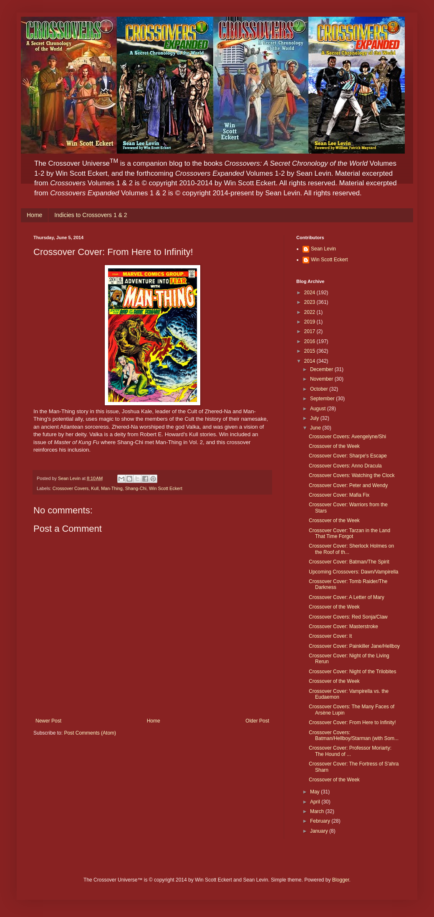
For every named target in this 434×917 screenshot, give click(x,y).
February (320, 821)
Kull (94, 488)
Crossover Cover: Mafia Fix (339, 495)
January (319, 831)
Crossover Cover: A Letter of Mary (346, 597)
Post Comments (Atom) (90, 733)
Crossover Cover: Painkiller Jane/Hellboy (354, 646)
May (315, 792)
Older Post (257, 721)
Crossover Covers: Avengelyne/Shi (347, 437)
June (316, 428)
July (315, 418)
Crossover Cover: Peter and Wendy (348, 485)
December (322, 369)
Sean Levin (323, 249)
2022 (310, 312)
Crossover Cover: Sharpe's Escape (348, 456)
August (318, 409)
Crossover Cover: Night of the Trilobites (352, 671)
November (322, 379)
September (323, 399)
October (319, 389)
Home (34, 215)
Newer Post (48, 721)
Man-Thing (112, 488)
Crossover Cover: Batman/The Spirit (349, 562)
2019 (310, 322)
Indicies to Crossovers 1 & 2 (90, 215)
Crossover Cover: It (330, 636)
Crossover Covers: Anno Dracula (345, 466)
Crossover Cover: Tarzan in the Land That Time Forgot (349, 533)
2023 (310, 302)
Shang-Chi (135, 488)
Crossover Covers (70, 488)
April (315, 802)
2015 (310, 351)
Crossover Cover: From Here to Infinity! (352, 722)
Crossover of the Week (334, 446)
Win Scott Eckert (165, 488)
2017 (310, 331)
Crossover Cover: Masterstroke (343, 626)
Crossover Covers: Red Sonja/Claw (348, 617)
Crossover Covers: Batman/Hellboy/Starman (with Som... (354, 735)
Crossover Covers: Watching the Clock (352, 475)
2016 (310, 341)
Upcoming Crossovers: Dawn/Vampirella (354, 572)
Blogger (340, 880)
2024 (310, 293)
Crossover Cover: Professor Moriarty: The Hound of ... (350, 751)
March (318, 811)
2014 (310, 361)
